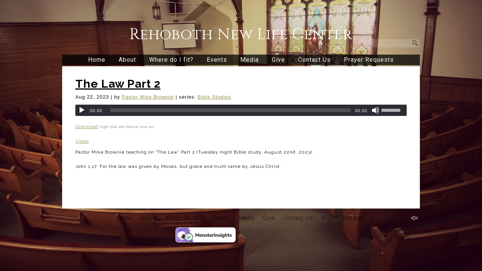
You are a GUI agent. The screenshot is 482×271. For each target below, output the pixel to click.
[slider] (230, 110)
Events (217, 59)
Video (82, 141)
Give (278, 59)
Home (96, 59)
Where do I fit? (171, 59)
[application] (241, 110)
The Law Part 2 (117, 83)
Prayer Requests (369, 59)
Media (249, 59)
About (127, 59)
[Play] (81, 110)
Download (86, 126)
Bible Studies (214, 97)
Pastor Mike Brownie (148, 97)
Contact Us (314, 59)
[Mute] (375, 110)
